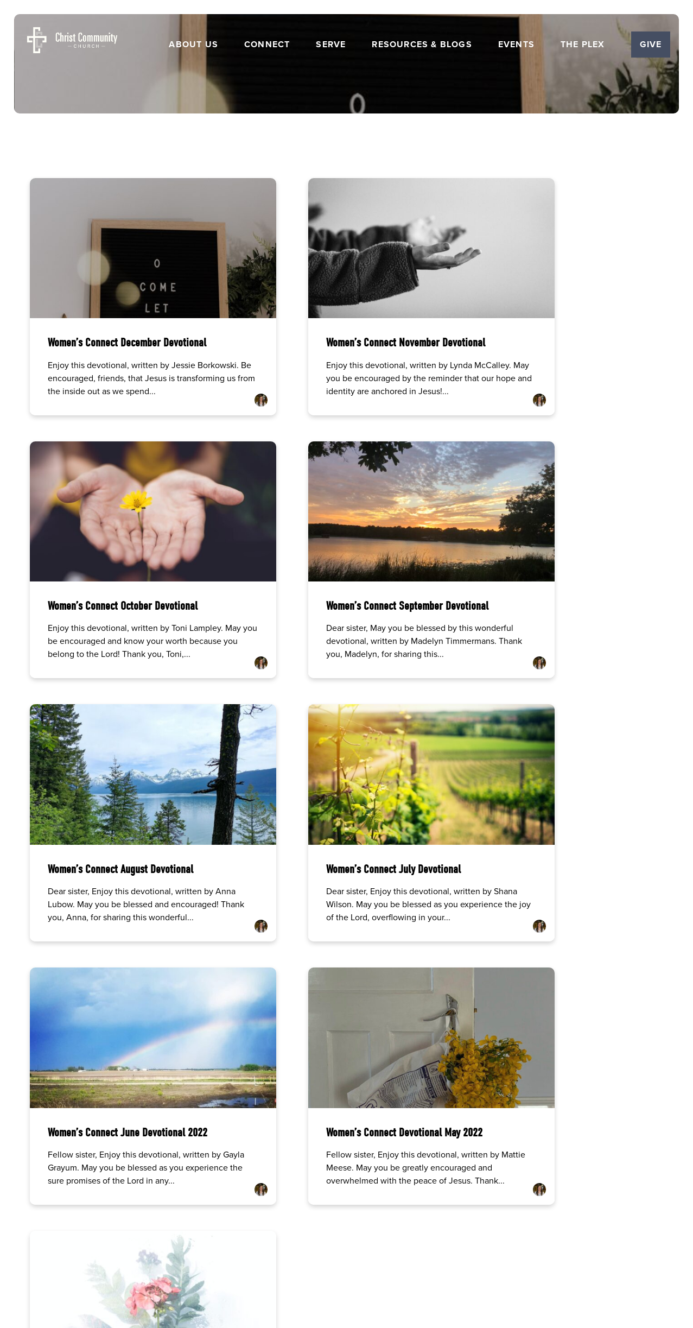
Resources (364, 1224)
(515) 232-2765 (263, 1130)
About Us (193, 44)
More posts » (57, 960)
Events (516, 44)
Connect (267, 44)
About (259, 1224)
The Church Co (346, 1271)
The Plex (583, 44)
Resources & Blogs (422, 44)
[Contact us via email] (97, 1093)
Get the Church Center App (433, 1224)
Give (651, 44)
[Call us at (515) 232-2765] (263, 1093)
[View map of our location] (430, 1093)
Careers (292, 1224)
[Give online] (596, 1093)
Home (228, 1224)
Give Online (595, 1130)
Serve (331, 44)
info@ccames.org (97, 1130)
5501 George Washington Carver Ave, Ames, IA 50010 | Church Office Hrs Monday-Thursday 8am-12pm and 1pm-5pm (429, 1140)
